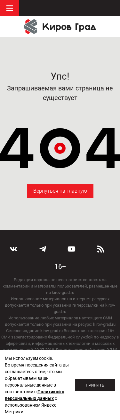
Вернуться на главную (60, 191)
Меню (9, 8)
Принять (95, 385)
